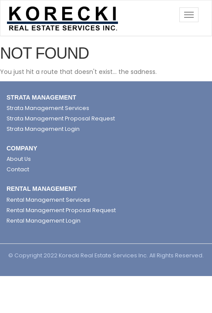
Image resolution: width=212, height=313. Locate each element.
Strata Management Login (43, 129)
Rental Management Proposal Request (61, 210)
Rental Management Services (48, 199)
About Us (19, 159)
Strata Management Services (48, 108)
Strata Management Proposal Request (61, 118)
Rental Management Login (44, 220)
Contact (18, 169)
